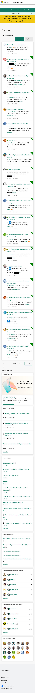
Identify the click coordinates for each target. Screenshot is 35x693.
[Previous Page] (3, 363)
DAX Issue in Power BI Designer (15, 109)
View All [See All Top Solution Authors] (5, 598)
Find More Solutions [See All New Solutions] (5, 528)
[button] (19, 39)
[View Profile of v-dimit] (15, 128)
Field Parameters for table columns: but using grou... (17, 496)
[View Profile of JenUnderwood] (11, 338)
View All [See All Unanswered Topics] (5, 452)
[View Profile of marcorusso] (13, 321)
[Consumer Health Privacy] (17, 688)
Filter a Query (12, 140)
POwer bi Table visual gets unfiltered (13, 502)
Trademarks (3, 682)
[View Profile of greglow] (13, 222)
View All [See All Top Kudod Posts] (5, 564)
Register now (25, 22)
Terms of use (4, 680)
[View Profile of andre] (10, 47)
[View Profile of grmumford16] (12, 111)
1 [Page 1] (5, 364)
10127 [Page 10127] (21, 364)
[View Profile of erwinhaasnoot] (12, 254)
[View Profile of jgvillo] (15, 64)
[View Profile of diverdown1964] (15, 268)
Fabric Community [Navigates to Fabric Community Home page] (18, 2)
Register (13, 9)
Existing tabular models (15, 266)
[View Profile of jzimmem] (11, 239)
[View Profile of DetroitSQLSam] (16, 289)
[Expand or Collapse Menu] (2, 6)
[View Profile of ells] (9, 159)
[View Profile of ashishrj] (9, 68)
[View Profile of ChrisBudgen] (12, 334)
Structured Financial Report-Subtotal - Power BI (16, 469)
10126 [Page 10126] (14, 364)
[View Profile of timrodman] (10, 115)
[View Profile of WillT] (13, 176)
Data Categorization (14, 169)
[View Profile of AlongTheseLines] (18, 84)
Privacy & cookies (5, 677)
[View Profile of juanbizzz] (27, 304)
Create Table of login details (10, 475)
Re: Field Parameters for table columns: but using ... (17, 538)
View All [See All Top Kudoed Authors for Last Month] (5, 632)
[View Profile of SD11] (10, 351)
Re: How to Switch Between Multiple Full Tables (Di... (17, 559)
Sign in (19, 9)
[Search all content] (21, 13)
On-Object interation (9, 463)
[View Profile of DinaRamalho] (12, 143)
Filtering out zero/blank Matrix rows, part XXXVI (16, 508)
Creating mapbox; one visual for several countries (18, 523)
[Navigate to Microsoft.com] (5, 2)
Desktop (5, 465)
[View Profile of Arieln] (20, 273)
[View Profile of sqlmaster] (9, 132)
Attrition (5, 481)
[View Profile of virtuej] (15, 205)
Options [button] (28, 39)
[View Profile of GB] (9, 302)
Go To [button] (29, 9)
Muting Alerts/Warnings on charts (16, 45)
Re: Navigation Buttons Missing (11, 551)
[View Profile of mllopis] (20, 101)
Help (24, 9)
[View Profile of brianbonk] (11, 317)
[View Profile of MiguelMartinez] (18, 80)
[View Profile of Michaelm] (11, 285)
